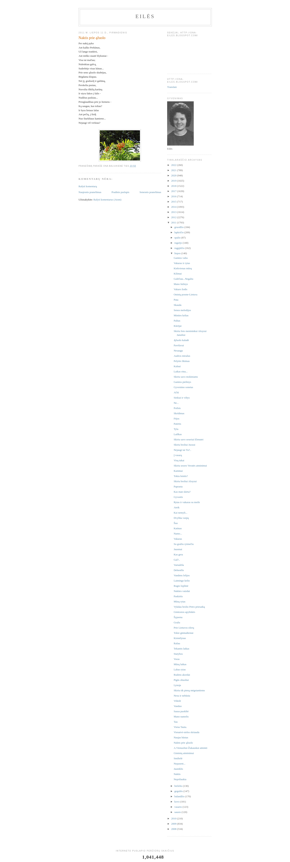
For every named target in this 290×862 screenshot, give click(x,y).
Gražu (177, 622)
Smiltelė (178, 758)
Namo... (178, 533)
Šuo (176, 523)
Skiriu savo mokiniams (186, 376)
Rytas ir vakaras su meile (187, 502)
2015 (174, 201)
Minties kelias (181, 315)
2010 (174, 818)
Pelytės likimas (182, 361)
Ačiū (176, 392)
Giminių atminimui (184, 753)
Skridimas (179, 413)
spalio (177, 237)
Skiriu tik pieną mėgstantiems (189, 690)
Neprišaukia (180, 779)
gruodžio (179, 227)
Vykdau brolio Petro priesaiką (189, 606)
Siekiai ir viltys (182, 397)
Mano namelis (181, 716)
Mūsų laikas (180, 664)
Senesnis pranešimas (150, 192)
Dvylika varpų (181, 517)
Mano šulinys (181, 284)
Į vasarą (178, 455)
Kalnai (177, 366)
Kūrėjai (177, 325)
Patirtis (177, 423)
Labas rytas (180, 669)
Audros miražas (182, 355)
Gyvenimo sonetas (183, 387)
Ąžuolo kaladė (181, 340)
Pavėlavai (179, 345)
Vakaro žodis (180, 289)
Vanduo (178, 706)
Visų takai (179, 460)
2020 (174, 175)
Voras (176, 659)
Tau (175, 721)
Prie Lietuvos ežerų (184, 627)
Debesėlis (179, 570)
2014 (174, 206)
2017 (174, 191)
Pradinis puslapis (120, 192)
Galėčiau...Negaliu (183, 278)
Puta (176, 299)
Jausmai (178, 549)
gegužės (178, 791)
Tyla (176, 428)
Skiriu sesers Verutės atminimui (190, 465)
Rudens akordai (182, 674)
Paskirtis (178, 596)
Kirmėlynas (180, 638)
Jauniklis (178, 768)
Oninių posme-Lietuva (185, 294)
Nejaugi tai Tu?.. (182, 449)
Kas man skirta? (182, 491)
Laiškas (178, 434)
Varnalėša (179, 564)
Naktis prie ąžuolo (183, 742)
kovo (177, 801)
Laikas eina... (180, 371)
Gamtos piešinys (182, 381)
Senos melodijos (182, 310)
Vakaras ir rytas (182, 263)
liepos (177, 253)
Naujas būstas (181, 737)
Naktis (177, 774)
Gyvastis (178, 496)
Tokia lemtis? (181, 476)
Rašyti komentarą (88, 186)
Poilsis (177, 408)
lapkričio (179, 232)
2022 (174, 164)
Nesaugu (178, 350)
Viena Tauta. (180, 726)
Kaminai (178, 470)
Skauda (177, 304)
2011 (174, 222)
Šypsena (178, 617)
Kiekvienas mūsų (183, 268)
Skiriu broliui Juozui (184, 444)
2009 (174, 823)
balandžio (179, 796)
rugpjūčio (179, 248)
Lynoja (177, 685)
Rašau (177, 643)
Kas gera (178, 554)
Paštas (177, 320)
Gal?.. (177, 559)
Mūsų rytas (179, 601)
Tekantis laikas (181, 648)
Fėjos (176, 418)
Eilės (145, 16)
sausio (178, 812)
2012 (174, 217)
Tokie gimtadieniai (183, 632)
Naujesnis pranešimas (90, 192)
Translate (172, 86)
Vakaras (178, 538)
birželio (178, 785)
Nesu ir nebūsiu (182, 695)
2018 (174, 185)
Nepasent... (179, 763)
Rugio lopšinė (181, 585)
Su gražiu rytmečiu (184, 544)
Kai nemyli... (180, 512)
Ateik (176, 507)
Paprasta (178, 486)
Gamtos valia (180, 257)
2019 (174, 180)
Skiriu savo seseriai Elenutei (188, 439)
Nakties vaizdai (182, 591)
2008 (174, 828)
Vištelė (177, 700)
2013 (174, 212)
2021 (174, 170)
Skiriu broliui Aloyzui (185, 481)
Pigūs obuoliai (181, 679)
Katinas (178, 528)
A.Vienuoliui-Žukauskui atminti (190, 747)
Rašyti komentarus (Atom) (107, 199)
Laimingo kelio (182, 580)
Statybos (178, 653)
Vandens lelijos (182, 575)
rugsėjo (178, 242)
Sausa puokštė (181, 711)
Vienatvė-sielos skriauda (186, 732)
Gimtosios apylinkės (184, 611)
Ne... (176, 402)
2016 (174, 196)
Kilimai (178, 273)
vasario (178, 806)
